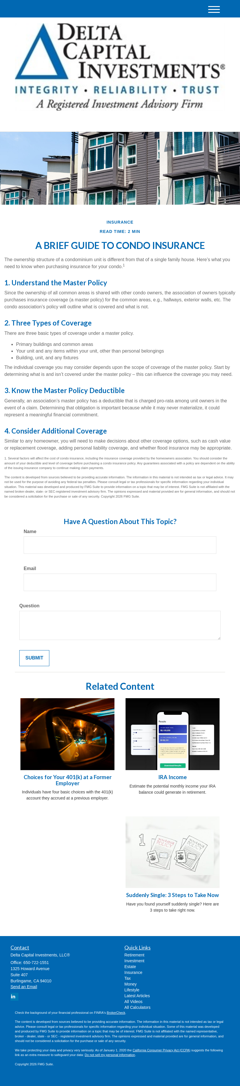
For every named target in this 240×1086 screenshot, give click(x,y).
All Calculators (137, 1007)
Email (30, 568)
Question (29, 605)
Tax (127, 978)
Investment (134, 960)
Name (30, 531)
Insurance (133, 972)
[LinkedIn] (68, 122)
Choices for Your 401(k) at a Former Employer (68, 780)
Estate (130, 966)
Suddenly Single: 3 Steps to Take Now (172, 895)
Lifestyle (131, 990)
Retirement (134, 955)
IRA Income (172, 777)
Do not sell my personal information (110, 1055)
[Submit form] (34, 658)
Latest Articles (137, 995)
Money (130, 984)
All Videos (133, 1001)
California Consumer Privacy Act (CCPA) (161, 1050)
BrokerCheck (116, 1012)
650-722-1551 (170, 121)
